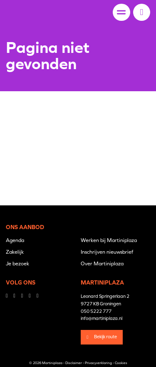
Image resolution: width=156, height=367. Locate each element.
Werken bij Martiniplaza (109, 240)
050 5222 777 (96, 311)
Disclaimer (73, 363)
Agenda (15, 240)
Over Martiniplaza (102, 263)
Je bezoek (17, 263)
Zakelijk (15, 252)
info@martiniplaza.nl (101, 318)
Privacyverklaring (98, 363)
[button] (142, 12)
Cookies (121, 363)
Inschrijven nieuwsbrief (107, 252)
